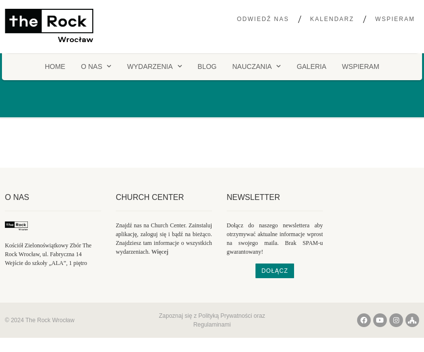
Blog (207, 66)
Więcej (160, 251)
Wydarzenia (154, 66)
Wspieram (395, 19)
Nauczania (256, 66)
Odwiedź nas (263, 19)
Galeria (311, 66)
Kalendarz (332, 19)
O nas (17, 197)
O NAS (96, 66)
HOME (55, 66)
